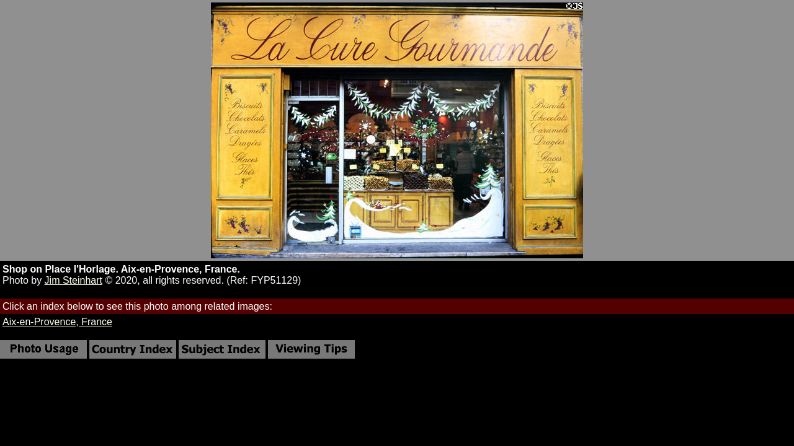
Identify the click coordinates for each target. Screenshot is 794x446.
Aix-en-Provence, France (57, 322)
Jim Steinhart (73, 280)
